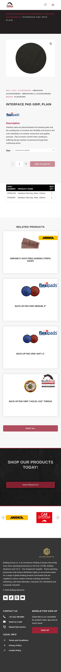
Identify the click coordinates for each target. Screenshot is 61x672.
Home (9, 14)
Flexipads (20, 97)
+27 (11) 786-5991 (16, 617)
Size (8, 150)
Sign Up (45, 630)
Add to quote (42, 164)
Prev (3, 518)
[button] (51, 44)
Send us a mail (15, 622)
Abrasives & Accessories (28, 14)
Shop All (30, 428)
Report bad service (17, 627)
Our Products (31, 485)
